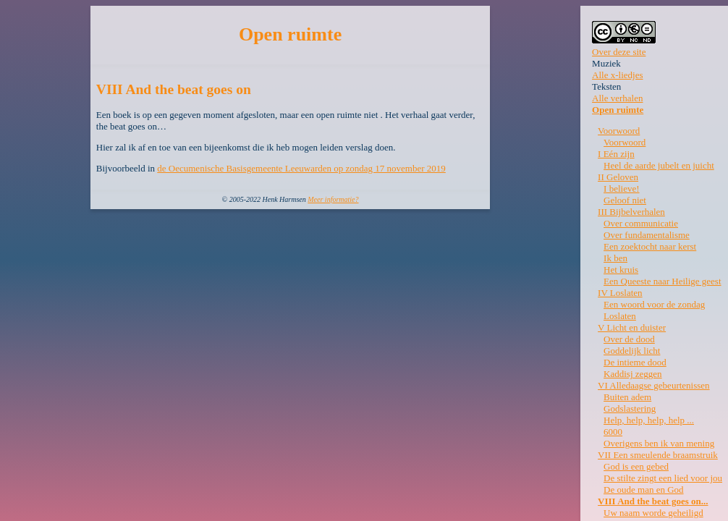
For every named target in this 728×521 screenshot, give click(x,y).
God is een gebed (636, 466)
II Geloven (618, 176)
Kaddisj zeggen (633, 373)
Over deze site (619, 51)
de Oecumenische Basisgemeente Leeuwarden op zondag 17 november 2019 (301, 168)
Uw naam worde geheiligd (653, 512)
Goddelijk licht (632, 350)
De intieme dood (635, 362)
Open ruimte (617, 109)
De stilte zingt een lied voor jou (663, 478)
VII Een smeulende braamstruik (658, 454)
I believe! (621, 188)
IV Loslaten (620, 292)
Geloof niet (625, 200)
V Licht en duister (632, 327)
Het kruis (621, 269)
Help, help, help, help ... (649, 420)
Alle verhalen (617, 98)
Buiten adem (627, 396)
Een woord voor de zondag (654, 304)
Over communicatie (641, 223)
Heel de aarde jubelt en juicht (659, 165)
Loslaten (620, 315)
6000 (613, 431)
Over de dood (629, 339)
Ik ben (615, 258)
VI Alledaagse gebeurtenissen (654, 385)
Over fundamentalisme (647, 234)
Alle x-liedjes (617, 74)
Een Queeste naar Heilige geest (662, 281)
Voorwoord (619, 130)
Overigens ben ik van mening (659, 443)
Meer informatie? (333, 199)
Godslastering (630, 408)
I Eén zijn (616, 153)
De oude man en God (643, 489)
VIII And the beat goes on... (653, 501)
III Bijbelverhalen (631, 211)
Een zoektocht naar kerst (650, 246)
